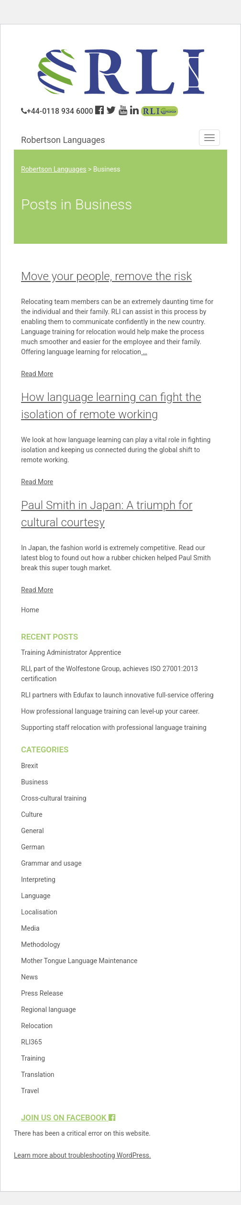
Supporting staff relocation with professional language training (114, 727)
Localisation (39, 912)
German (32, 847)
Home (30, 610)
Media (30, 928)
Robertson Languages (63, 140)
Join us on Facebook (68, 1117)
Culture (32, 814)
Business (34, 782)
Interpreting (38, 879)
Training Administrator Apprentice (71, 652)
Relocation (37, 1026)
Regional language (48, 1009)
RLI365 (31, 1042)
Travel (30, 1091)
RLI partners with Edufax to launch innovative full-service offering (117, 695)
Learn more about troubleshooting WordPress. (82, 1155)
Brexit (29, 766)
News (29, 977)
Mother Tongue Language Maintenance (79, 961)
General (32, 831)
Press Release (42, 993)
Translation (38, 1074)
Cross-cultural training (54, 798)
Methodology (40, 944)
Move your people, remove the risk (106, 276)
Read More (37, 374)
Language (35, 896)
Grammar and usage (51, 863)
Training (33, 1058)
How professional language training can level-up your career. (110, 711)
